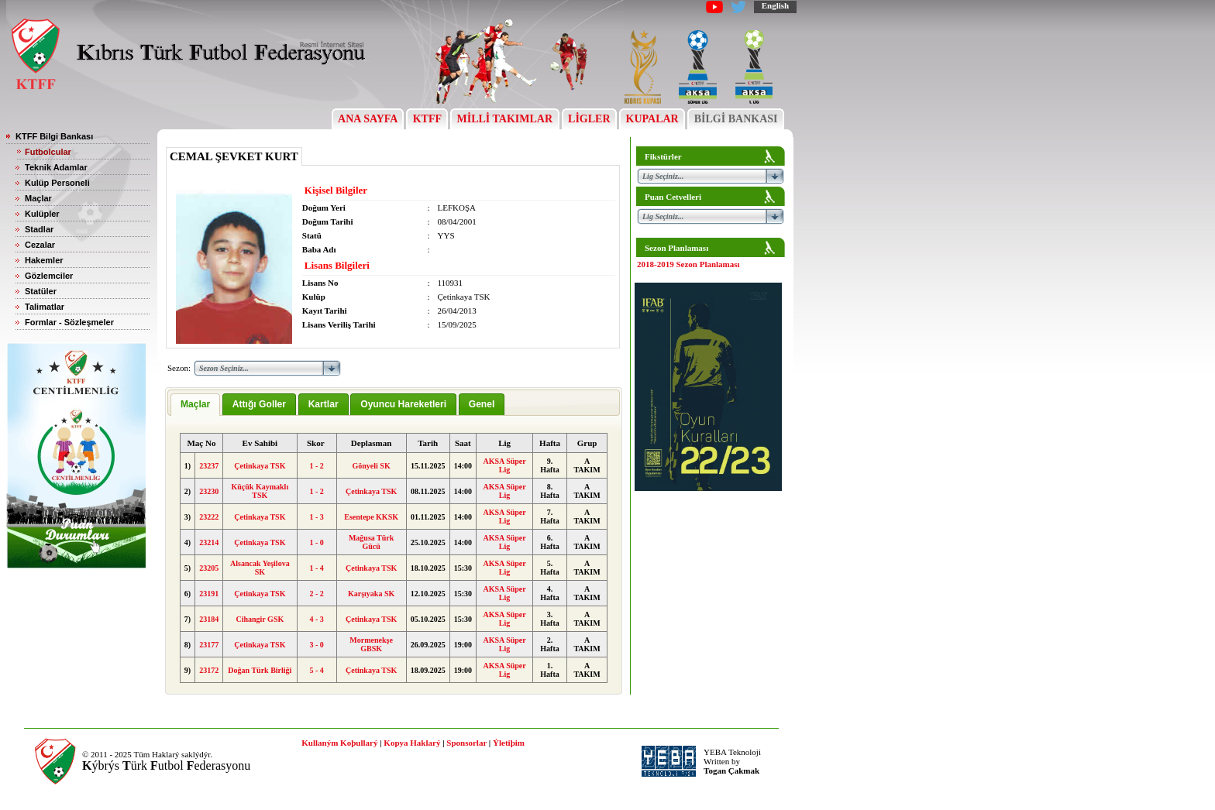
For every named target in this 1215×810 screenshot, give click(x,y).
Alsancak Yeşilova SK (260, 567)
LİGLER (589, 119)
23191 (209, 593)
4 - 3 (316, 619)
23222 (209, 517)
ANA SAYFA (368, 119)
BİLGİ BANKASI (735, 119)
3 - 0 (316, 644)
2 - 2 (316, 593)
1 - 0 (316, 542)
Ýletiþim (509, 742)
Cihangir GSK (260, 619)
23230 (209, 491)
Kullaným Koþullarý (339, 742)
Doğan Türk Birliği (259, 670)
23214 (209, 542)
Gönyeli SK (372, 466)
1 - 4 (316, 568)
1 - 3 (316, 517)
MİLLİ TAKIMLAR (505, 119)
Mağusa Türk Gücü (371, 542)
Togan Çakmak (731, 770)
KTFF (427, 119)
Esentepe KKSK (371, 517)
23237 (209, 466)
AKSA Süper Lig (504, 465)
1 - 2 (316, 466)
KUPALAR (652, 119)
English (775, 5)
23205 (209, 568)
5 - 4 (316, 670)
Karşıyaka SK (371, 593)
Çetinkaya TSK (259, 466)
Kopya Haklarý (412, 742)
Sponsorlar (466, 742)
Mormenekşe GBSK (371, 644)
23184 (209, 619)
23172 (209, 670)
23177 (209, 644)
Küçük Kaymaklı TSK (260, 490)
